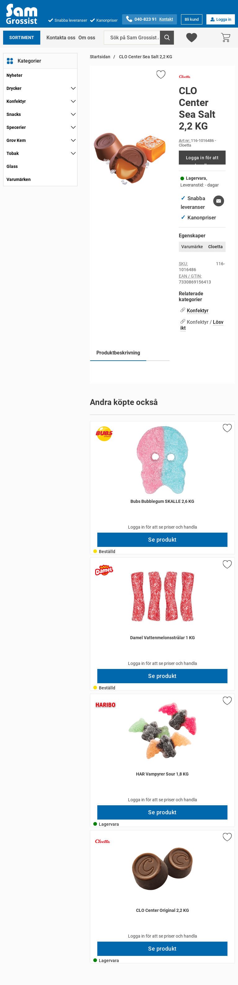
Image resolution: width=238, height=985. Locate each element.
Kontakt (166, 19)
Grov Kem (16, 140)
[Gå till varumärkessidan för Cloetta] (185, 78)
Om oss (86, 38)
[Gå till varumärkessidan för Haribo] (106, 705)
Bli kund (192, 19)
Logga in (220, 19)
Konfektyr (16, 101)
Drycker (14, 88)
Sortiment (21, 37)
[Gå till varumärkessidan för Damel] (104, 570)
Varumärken (19, 179)
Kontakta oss (60, 38)
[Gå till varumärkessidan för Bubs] (104, 434)
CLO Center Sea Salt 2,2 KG (145, 56)
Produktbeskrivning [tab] (118, 353)
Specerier (16, 127)
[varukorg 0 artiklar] (227, 38)
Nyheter (14, 75)
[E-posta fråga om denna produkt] (218, 201)
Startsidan (100, 56)
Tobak (13, 153)
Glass (12, 166)
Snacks (14, 114)
